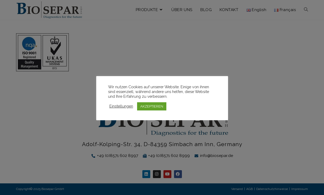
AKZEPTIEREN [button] (151, 106)
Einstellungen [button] (121, 106)
